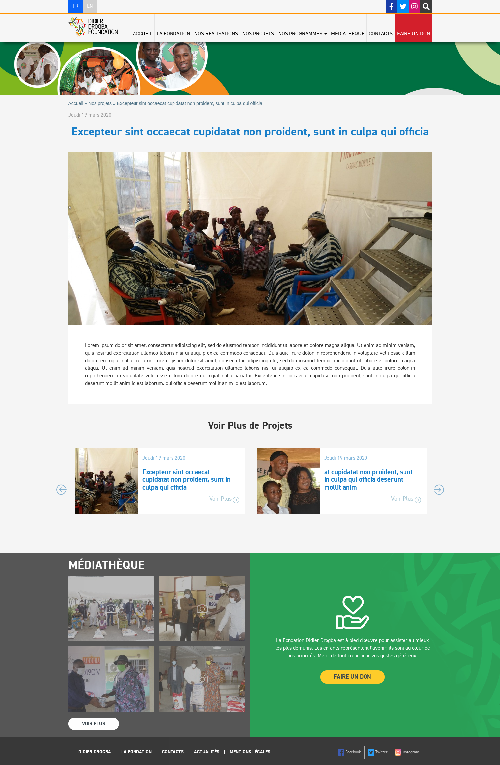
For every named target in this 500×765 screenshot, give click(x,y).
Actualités (206, 752)
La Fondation (173, 34)
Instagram (407, 752)
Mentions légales (250, 752)
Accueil (142, 34)
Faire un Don (352, 677)
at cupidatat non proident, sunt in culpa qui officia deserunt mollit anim (368, 480)
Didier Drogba (94, 752)
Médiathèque (348, 34)
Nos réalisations (216, 34)
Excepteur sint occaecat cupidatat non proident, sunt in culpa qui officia (186, 480)
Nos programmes (302, 34)
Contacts (381, 34)
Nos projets (258, 34)
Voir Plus (220, 499)
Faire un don (413, 34)
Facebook (349, 752)
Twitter (378, 752)
